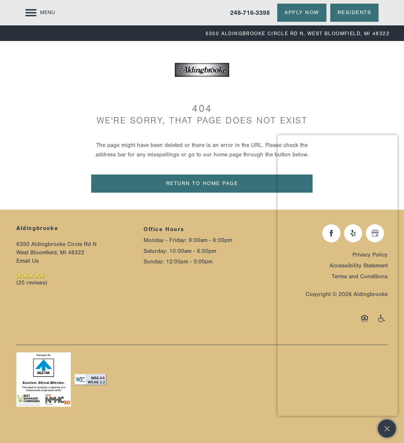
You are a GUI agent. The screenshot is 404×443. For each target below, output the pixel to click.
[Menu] (40, 12)
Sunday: (154, 261)
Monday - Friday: (165, 240)
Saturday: (155, 251)
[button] (302, 13)
